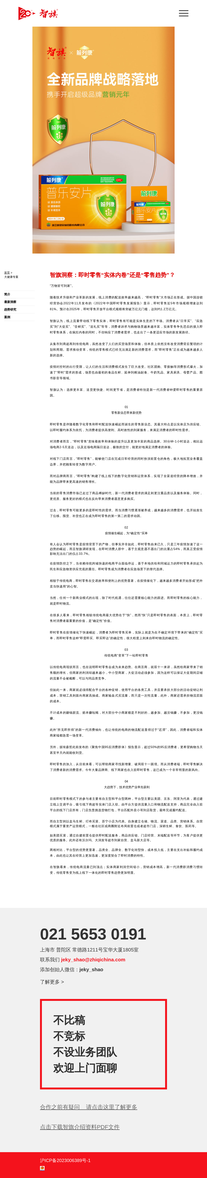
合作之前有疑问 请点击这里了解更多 (88, 1107)
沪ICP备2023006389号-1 (65, 1160)
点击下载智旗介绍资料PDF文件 (80, 1127)
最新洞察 (10, 302)
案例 (7, 317)
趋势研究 (10, 309)
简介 (7, 294)
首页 (7, 272)
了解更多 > (52, 982)
